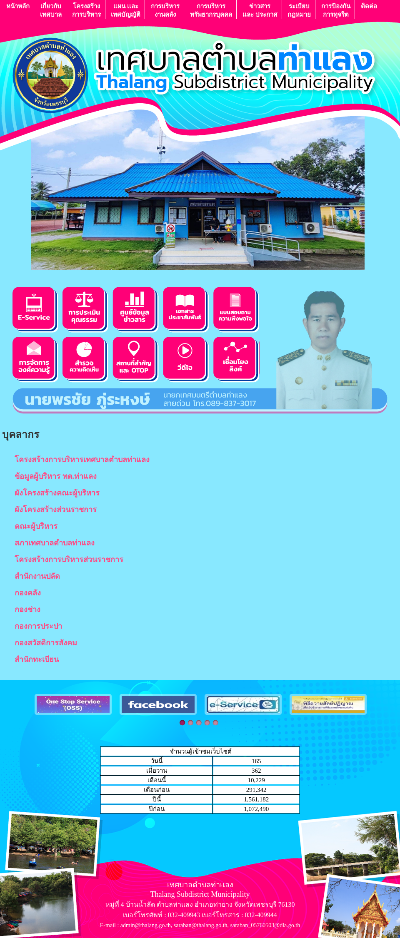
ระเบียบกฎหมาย (299, 10)
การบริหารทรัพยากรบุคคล (211, 10)
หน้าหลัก (18, 10)
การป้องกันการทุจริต (335, 10)
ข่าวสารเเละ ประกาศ (260, 10)
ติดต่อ (369, 10)
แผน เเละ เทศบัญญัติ (125, 10)
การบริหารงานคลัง (165, 10)
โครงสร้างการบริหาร (86, 10)
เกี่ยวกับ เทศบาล (51, 10)
